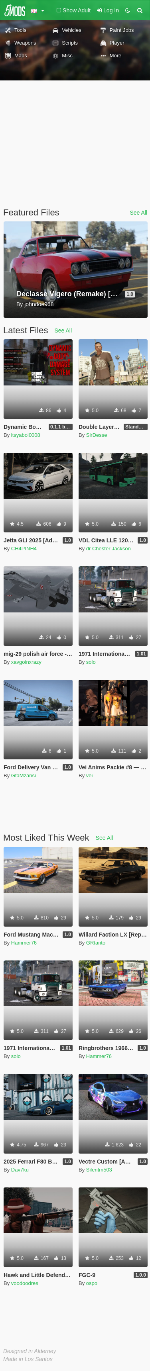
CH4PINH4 (24, 549)
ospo (91, 1283)
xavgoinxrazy (26, 662)
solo (91, 662)
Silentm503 (99, 1170)
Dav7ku (20, 1170)
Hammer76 (24, 943)
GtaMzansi (23, 775)
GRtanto (95, 943)
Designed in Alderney (29, 1351)
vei (89, 775)
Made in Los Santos (28, 1359)
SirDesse (96, 435)
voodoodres (24, 1283)
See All (138, 212)
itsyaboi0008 (25, 435)
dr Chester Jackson (108, 549)
